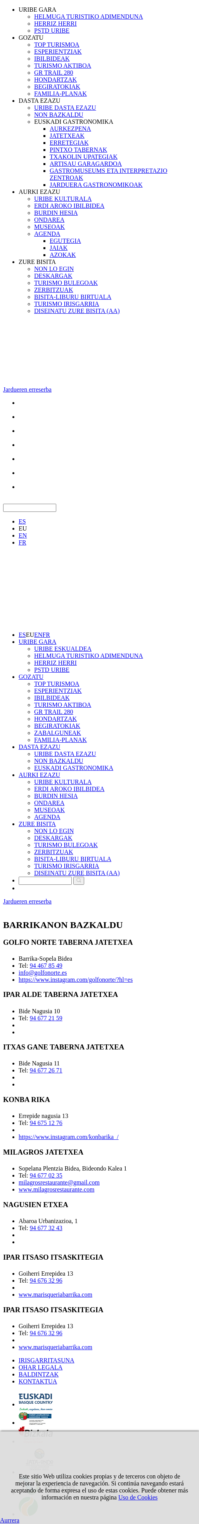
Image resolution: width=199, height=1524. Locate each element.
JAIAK (58, 247)
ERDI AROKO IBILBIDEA (69, 205)
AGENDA (47, 233)
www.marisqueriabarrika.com (55, 1294)
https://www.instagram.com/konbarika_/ (69, 1137)
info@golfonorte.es (43, 972)
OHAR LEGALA (40, 1367)
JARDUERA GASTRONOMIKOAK (96, 184)
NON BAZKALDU (58, 114)
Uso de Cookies (137, 1497)
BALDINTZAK (39, 1374)
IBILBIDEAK (52, 58)
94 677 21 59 (46, 1018)
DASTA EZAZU (40, 100)
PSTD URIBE (51, 30)
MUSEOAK (49, 226)
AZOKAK (63, 254)
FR (22, 542)
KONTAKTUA (38, 1381)
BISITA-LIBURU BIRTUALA (72, 297)
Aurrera (9, 1520)
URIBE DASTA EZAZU (65, 107)
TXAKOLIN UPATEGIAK (84, 156)
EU (23, 528)
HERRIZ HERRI (55, 23)
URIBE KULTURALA (63, 198)
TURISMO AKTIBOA (62, 65)
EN (23, 535)
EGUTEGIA (65, 240)
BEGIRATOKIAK (57, 86)
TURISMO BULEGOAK (66, 282)
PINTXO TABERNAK (78, 149)
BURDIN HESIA (56, 212)
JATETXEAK (67, 135)
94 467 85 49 (46, 965)
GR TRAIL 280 (53, 72)
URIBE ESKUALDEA (63, 648)
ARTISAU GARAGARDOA (86, 163)
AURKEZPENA (70, 128)
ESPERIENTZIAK (58, 51)
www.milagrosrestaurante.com (56, 1189)
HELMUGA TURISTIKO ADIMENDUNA (88, 16)
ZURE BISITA (37, 261)
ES (22, 521)
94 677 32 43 (46, 1228)
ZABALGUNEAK (57, 732)
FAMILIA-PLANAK (60, 93)
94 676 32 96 (46, 1280)
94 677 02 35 (46, 1175)
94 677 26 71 (46, 1070)
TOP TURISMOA (57, 44)
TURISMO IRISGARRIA (66, 304)
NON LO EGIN (54, 268)
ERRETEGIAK (69, 142)
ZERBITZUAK (53, 290)
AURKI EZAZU (39, 191)
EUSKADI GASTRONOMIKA (73, 121)
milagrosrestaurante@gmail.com (59, 1182)
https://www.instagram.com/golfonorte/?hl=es (76, 979)
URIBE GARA (37, 9)
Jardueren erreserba (27, 389)
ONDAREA (49, 219)
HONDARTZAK (55, 79)
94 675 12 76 (46, 1123)
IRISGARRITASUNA (46, 1360)
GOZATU (31, 37)
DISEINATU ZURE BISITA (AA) (76, 311)
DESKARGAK (53, 275)
